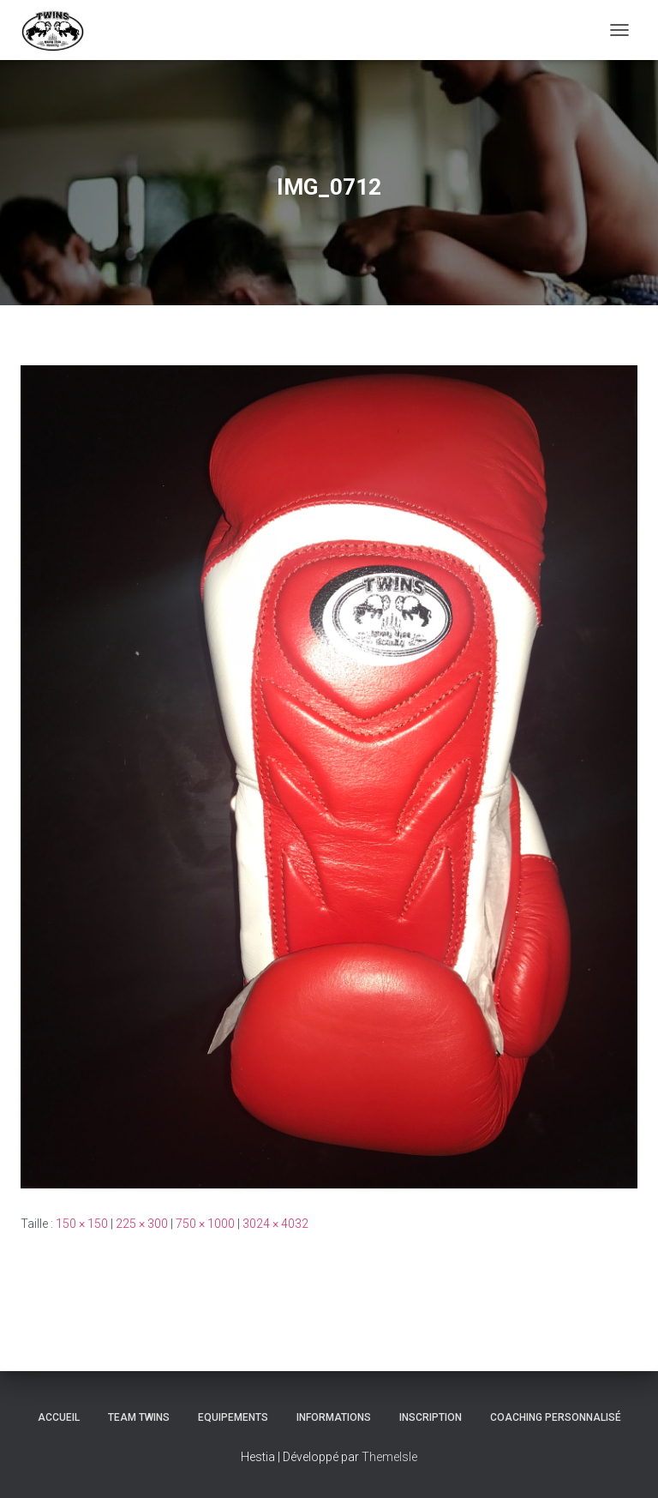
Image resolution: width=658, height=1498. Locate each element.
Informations (333, 1417)
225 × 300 (142, 1223)
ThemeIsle (389, 1457)
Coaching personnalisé (555, 1417)
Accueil (59, 1417)
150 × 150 (82, 1223)
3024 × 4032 (275, 1223)
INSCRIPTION (430, 1417)
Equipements (233, 1417)
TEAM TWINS (139, 1417)
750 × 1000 (205, 1223)
